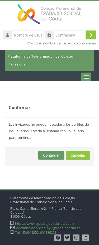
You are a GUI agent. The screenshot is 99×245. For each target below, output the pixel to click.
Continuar (51, 155)
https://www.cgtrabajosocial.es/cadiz (44, 224)
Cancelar (77, 155)
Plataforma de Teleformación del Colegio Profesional (40, 60)
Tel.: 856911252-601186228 (35, 232)
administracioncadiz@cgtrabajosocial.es (48, 228)
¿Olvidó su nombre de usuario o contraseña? (61, 43)
